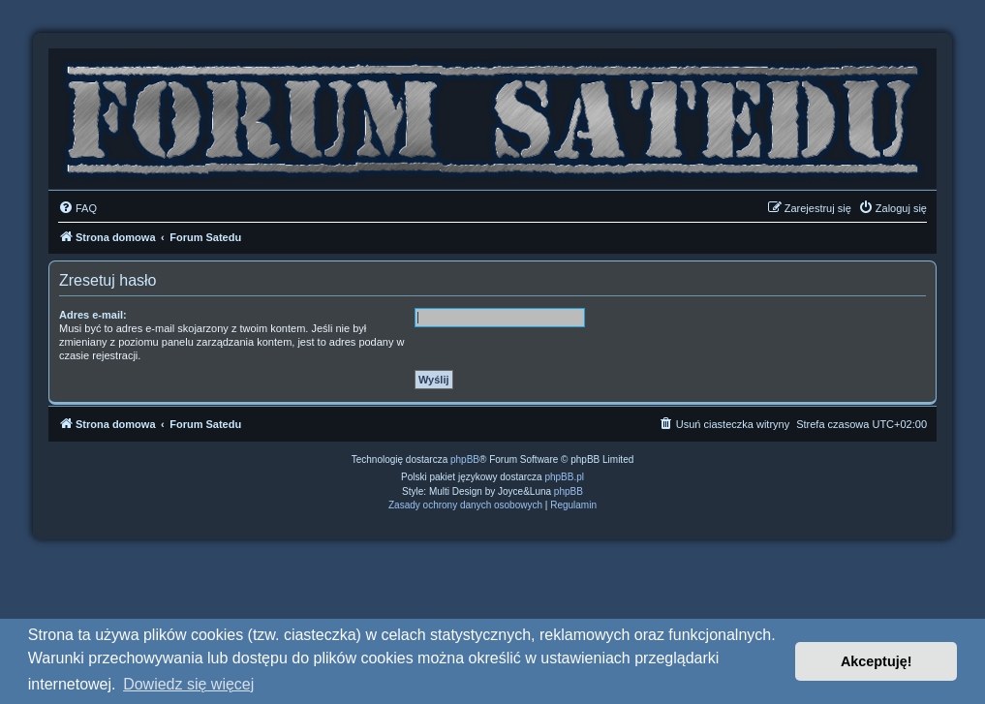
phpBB (464, 459)
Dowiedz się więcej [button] (188, 684)
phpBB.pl (564, 477)
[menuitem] (77, 208)
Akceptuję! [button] (876, 661)
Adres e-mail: (93, 315)
